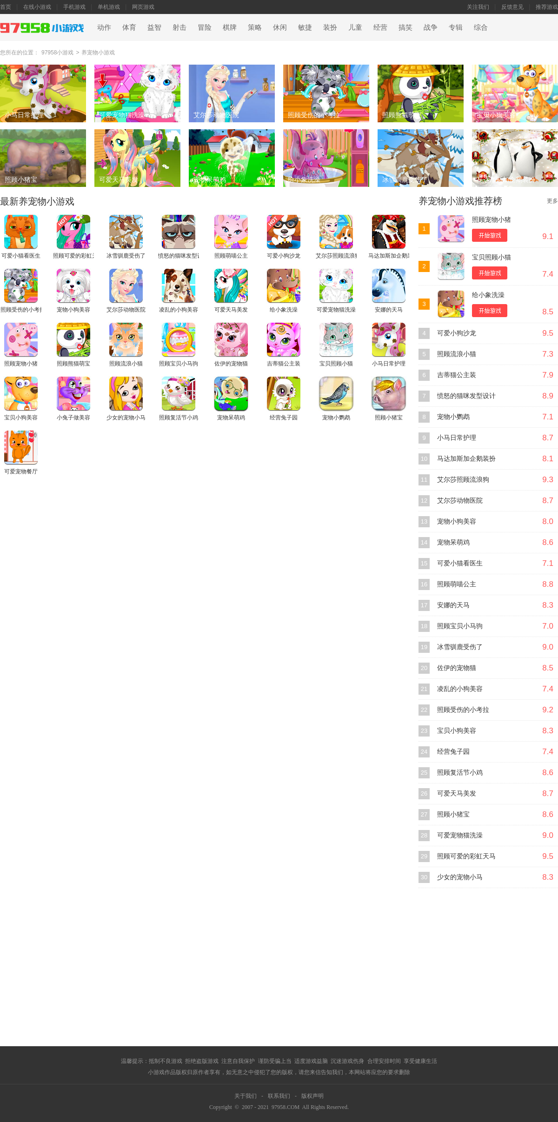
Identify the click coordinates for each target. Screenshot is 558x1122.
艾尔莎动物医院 (460, 500)
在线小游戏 (37, 7)
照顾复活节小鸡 (460, 772)
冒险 (205, 27)
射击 (179, 27)
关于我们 (245, 1096)
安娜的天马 (453, 605)
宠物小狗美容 (456, 521)
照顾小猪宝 (453, 814)
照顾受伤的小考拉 (463, 709)
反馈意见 (512, 7)
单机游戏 (109, 7)
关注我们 (478, 7)
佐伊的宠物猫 (456, 667)
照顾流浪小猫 (456, 354)
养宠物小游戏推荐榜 (460, 201)
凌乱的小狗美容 (460, 688)
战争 (431, 27)
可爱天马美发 (456, 793)
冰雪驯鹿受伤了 (460, 647)
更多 (552, 201)
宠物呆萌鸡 (453, 542)
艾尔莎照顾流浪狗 (463, 479)
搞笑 (405, 27)
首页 (5, 7)
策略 (255, 27)
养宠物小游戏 (98, 52)
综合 (481, 27)
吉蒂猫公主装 (456, 375)
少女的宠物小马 (460, 877)
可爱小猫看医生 (460, 563)
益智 (154, 27)
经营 (380, 27)
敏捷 (305, 27)
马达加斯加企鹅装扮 (466, 458)
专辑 (456, 27)
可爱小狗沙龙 (456, 333)
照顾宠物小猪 (491, 219)
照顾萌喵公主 (456, 584)
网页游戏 (143, 7)
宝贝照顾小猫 (491, 257)
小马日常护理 (456, 437)
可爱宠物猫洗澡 (460, 835)
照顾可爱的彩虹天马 (466, 856)
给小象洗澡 (488, 295)
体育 (129, 27)
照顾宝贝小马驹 (460, 626)
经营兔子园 (453, 751)
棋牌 (230, 27)
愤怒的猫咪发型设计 (466, 395)
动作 (104, 27)
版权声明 (312, 1096)
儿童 (355, 27)
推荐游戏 (547, 7)
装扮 (330, 27)
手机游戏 (74, 7)
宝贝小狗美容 (456, 730)
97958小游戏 (57, 52)
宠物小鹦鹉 (453, 416)
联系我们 (279, 1096)
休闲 (280, 27)
